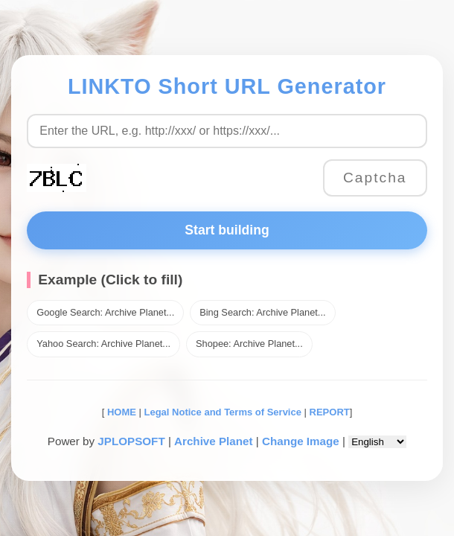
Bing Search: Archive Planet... (262, 312)
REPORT (330, 412)
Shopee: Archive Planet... (249, 343)
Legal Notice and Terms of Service (222, 412)
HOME (120, 412)
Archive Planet (213, 441)
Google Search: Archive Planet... (105, 312)
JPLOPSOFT (130, 441)
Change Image (300, 441)
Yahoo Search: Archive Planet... (103, 343)
